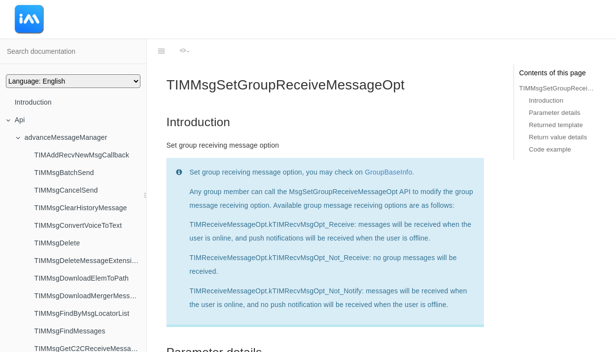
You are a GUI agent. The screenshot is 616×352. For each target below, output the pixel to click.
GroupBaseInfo (388, 148)
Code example (550, 149)
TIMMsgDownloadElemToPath (81, 278)
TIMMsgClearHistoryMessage (80, 208)
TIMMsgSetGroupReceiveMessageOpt (557, 88)
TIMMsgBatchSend (64, 172)
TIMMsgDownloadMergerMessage (87, 296)
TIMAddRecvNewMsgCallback (81, 155)
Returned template (556, 125)
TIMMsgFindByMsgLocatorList (81, 313)
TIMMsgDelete (57, 243)
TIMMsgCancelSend (66, 190)
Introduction (33, 102)
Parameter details (554, 112)
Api (15, 120)
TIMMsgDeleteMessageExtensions (88, 260)
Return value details (558, 137)
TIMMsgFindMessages (69, 331)
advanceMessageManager (61, 137)
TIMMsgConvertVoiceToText (78, 225)
